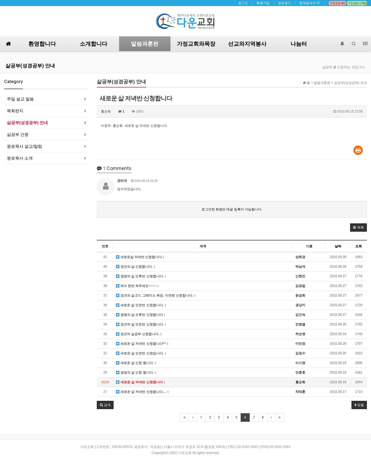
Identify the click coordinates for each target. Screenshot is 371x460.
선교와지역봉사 (247, 43)
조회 (358, 246)
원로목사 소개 (20, 158)
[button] (358, 227)
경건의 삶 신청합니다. (135, 267)
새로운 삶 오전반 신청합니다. (141, 305)
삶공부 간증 (18, 134)
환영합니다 (42, 43)
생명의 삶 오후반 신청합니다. (141, 276)
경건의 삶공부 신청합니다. (139, 334)
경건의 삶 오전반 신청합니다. (141, 324)
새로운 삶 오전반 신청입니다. (141, 353)
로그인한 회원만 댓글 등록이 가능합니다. (232, 209)
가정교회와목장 (196, 43)
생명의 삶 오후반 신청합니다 (140, 315)
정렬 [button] (359, 405)
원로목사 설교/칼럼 (24, 146)
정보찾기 (284, 3)
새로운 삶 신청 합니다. (136, 363)
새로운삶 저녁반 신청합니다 (140, 257)
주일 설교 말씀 (20, 99)
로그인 (243, 3)
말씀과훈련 (144, 43)
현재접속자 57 (309, 3)
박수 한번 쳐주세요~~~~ (137, 286)
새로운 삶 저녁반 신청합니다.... (142, 392)
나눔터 (298, 43)
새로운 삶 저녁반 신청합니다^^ (142, 344)
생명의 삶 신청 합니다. (136, 372)
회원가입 (263, 3)
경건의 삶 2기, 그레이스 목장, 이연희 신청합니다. (155, 295)
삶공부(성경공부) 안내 (30, 66)
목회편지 (15, 110)
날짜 (338, 246)
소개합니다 (93, 43)
